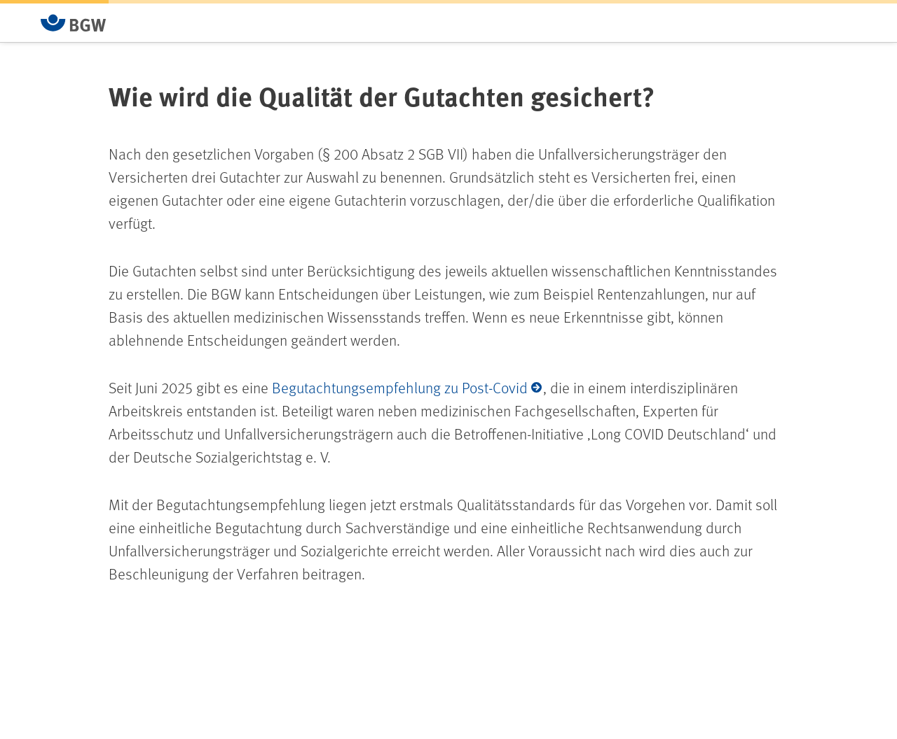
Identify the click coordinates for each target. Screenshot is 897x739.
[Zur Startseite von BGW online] (74, 22)
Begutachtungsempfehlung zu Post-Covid (400, 387)
